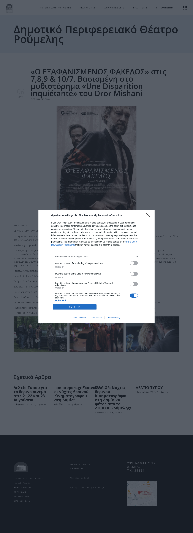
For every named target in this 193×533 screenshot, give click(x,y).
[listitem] (96, 256)
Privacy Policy (113, 317)
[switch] (134, 263)
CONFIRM (74, 307)
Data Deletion (79, 317)
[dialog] (96, 266)
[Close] (149, 216)
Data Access (96, 317)
